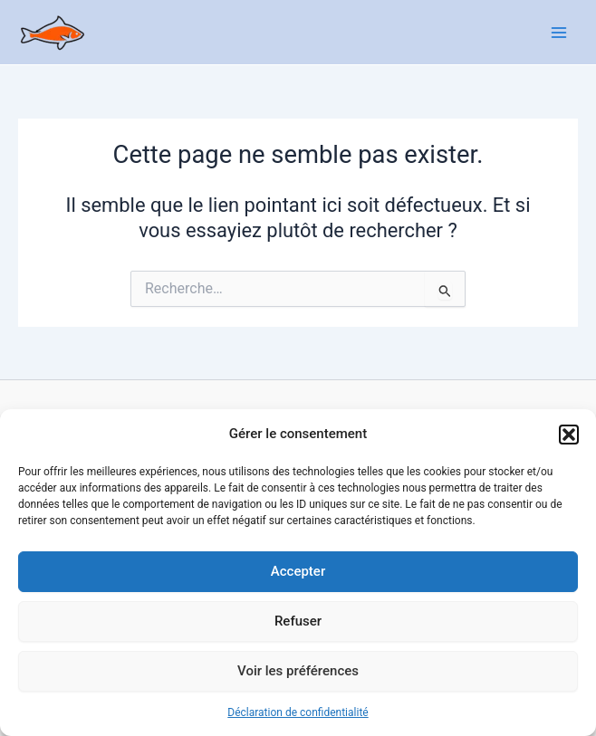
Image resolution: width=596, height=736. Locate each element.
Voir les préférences (298, 671)
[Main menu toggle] (559, 33)
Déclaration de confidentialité (297, 712)
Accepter (298, 571)
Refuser (298, 621)
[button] (569, 434)
